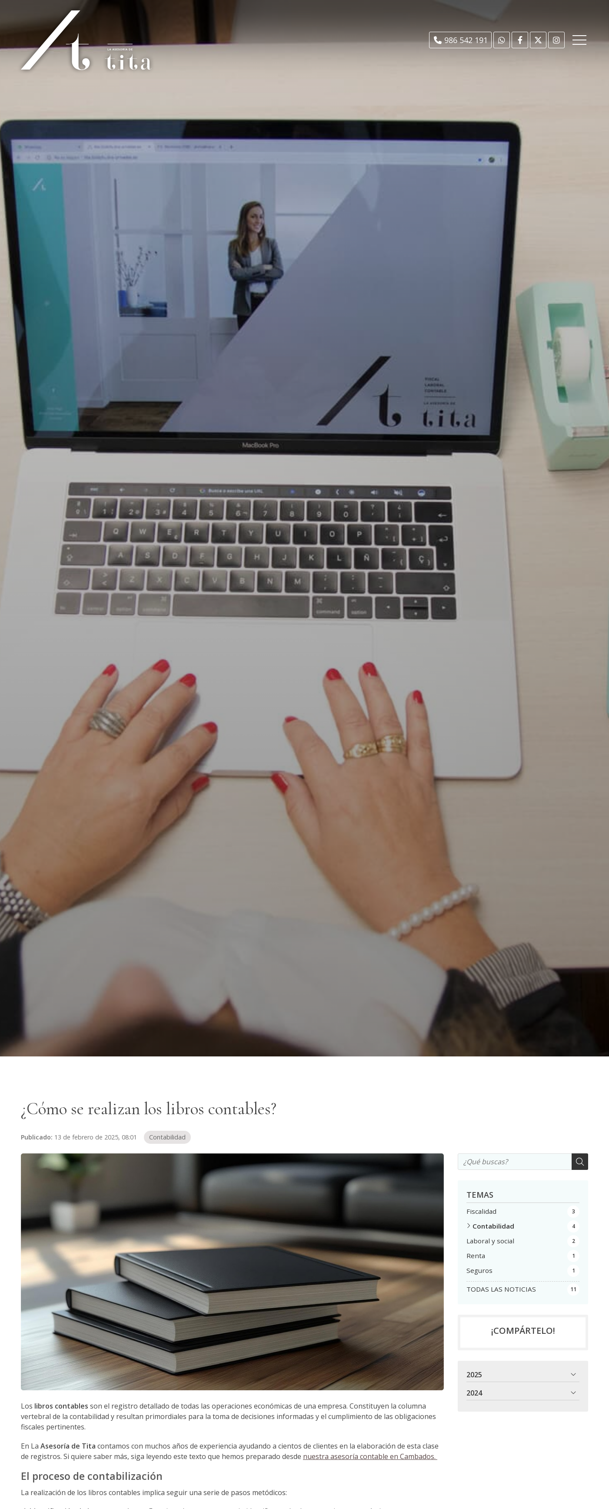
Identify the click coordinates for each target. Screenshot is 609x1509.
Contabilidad (167, 1137)
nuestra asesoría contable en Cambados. (370, 1456)
